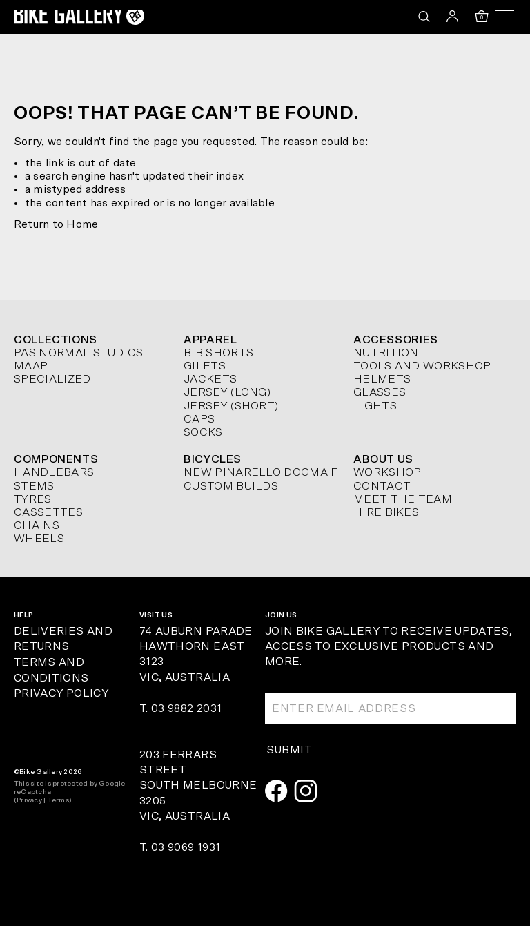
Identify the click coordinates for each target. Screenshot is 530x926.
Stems (34, 486)
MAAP (31, 366)
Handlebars (54, 472)
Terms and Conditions (51, 670)
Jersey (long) (227, 392)
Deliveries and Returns (63, 639)
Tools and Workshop (422, 366)
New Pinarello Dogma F (261, 472)
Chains (36, 525)
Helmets (382, 379)
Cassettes (48, 512)
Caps (199, 419)
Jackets (210, 379)
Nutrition (386, 352)
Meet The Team (402, 499)
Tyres (33, 499)
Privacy (29, 800)
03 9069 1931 (185, 847)
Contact (382, 486)
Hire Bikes (386, 512)
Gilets (205, 366)
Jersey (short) (231, 406)
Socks (203, 432)
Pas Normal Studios (79, 352)
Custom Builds (231, 486)
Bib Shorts (218, 352)
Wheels (39, 538)
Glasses (379, 392)
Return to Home (56, 224)
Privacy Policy (61, 693)
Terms (58, 800)
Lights (375, 406)
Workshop (387, 472)
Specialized (52, 379)
